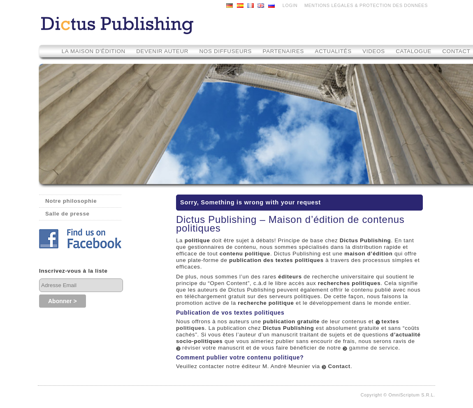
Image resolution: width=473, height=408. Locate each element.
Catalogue (413, 51)
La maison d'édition (93, 51)
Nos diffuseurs (225, 51)
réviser (191, 348)
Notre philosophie (71, 201)
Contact (339, 366)
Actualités (333, 51)
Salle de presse (67, 214)
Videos (374, 51)
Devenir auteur (162, 51)
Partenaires (283, 51)
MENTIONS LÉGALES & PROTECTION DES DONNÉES (366, 5)
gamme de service (373, 348)
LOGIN (290, 5)
